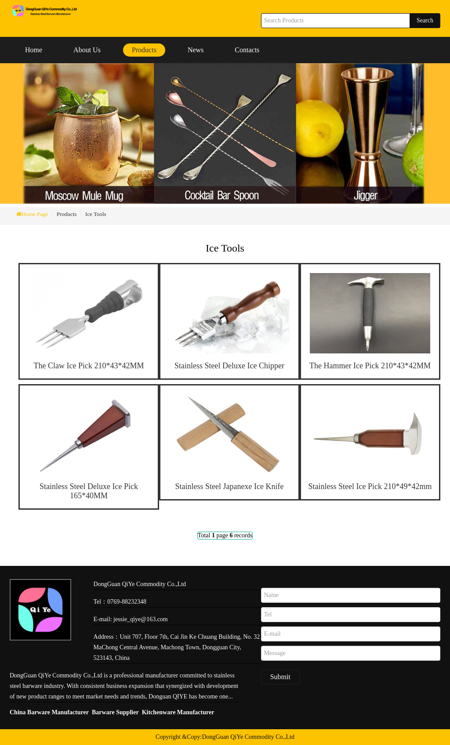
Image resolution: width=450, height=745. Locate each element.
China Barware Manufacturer (49, 712)
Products (144, 50)
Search (425, 20)
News (195, 50)
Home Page (35, 214)
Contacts (247, 50)
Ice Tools (95, 214)
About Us (87, 50)
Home (33, 50)
